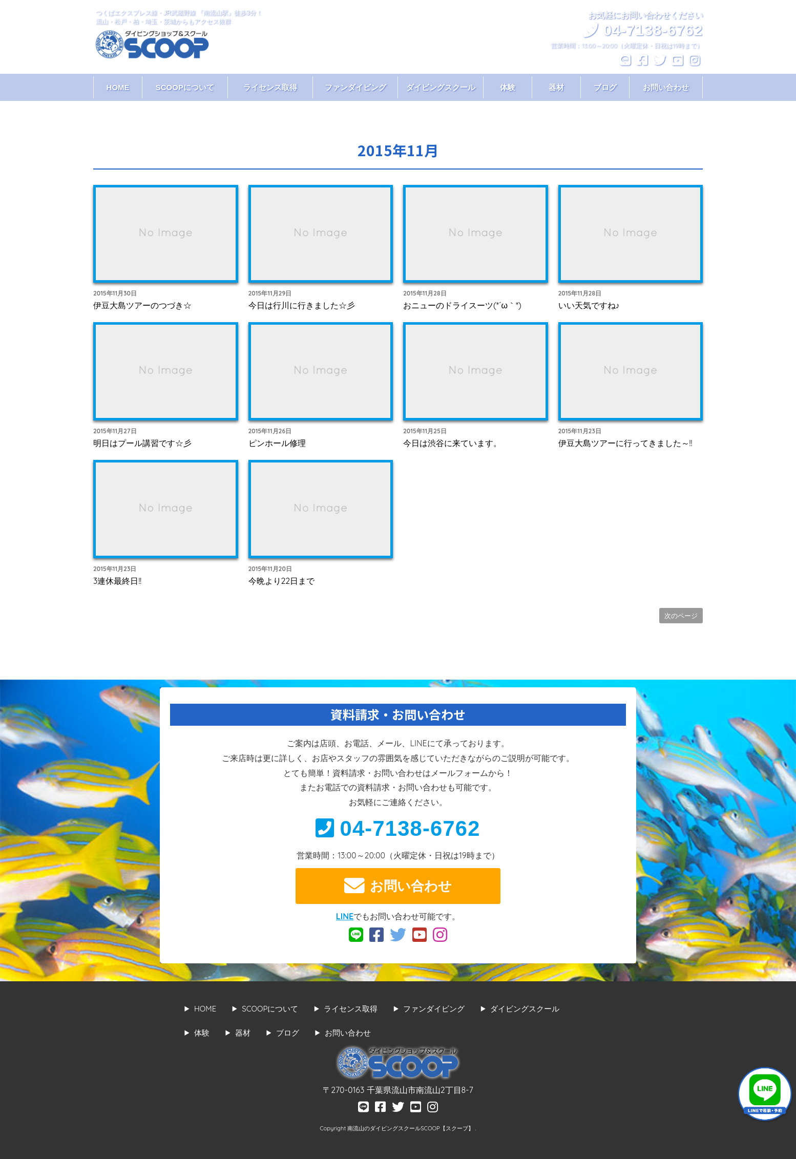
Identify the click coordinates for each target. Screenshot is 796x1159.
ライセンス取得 (270, 87)
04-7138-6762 (398, 828)
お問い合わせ (666, 87)
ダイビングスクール (440, 87)
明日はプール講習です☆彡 (142, 443)
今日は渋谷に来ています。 (452, 443)
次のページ (681, 616)
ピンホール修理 (277, 443)
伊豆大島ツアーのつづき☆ (142, 305)
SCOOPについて (185, 87)
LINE (344, 916)
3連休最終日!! (117, 581)
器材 (556, 87)
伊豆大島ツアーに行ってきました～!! (625, 443)
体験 (507, 87)
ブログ (605, 87)
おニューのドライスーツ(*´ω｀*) (462, 305)
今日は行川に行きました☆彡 (301, 305)
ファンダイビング (355, 87)
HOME (118, 87)
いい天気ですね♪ (589, 305)
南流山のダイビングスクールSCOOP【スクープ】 (411, 1128)
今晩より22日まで (281, 581)
